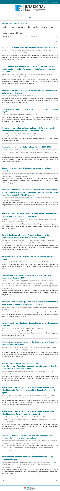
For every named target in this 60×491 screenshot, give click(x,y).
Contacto (38, 2)
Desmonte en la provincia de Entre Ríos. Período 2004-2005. (26, 147)
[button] (46, 2)
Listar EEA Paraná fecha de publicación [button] (15, 24)
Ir (56, 36)
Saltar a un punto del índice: (12, 33)
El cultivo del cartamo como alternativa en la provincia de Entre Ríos (30, 47)
